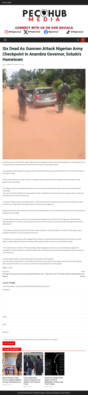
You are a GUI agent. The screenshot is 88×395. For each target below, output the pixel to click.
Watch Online (83, 40)
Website (5, 332)
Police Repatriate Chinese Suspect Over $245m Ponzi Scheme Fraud (33, 363)
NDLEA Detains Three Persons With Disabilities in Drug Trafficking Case (12, 363)
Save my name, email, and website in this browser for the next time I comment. (31, 339)
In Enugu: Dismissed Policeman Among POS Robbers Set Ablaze (23, 273)
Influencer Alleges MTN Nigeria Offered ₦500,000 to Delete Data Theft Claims (54, 363)
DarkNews (56, 393)
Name (5, 316)
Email (4, 324)
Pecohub (7, 64)
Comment (6, 290)
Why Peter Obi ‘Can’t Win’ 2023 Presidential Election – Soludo (65, 273)
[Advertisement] (44, 30)
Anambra (10, 267)
